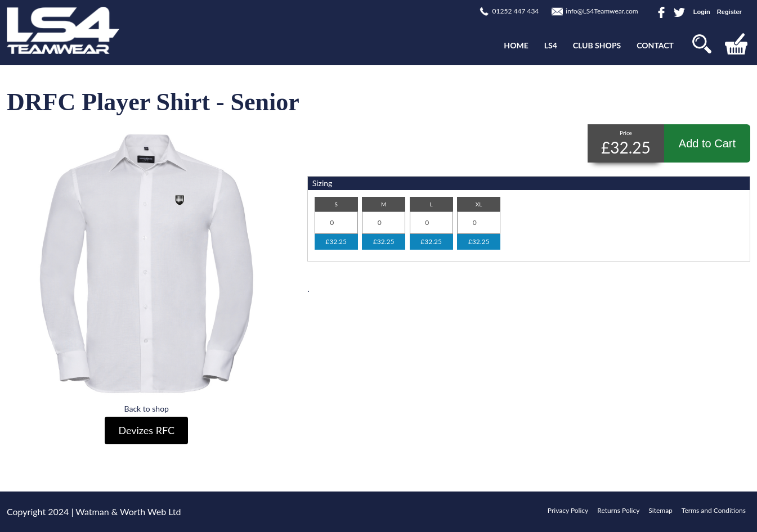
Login (701, 11)
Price (626, 132)
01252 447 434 (515, 11)
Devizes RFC (146, 430)
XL (479, 204)
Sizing (322, 183)
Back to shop (146, 408)
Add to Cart (707, 143)
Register (729, 11)
